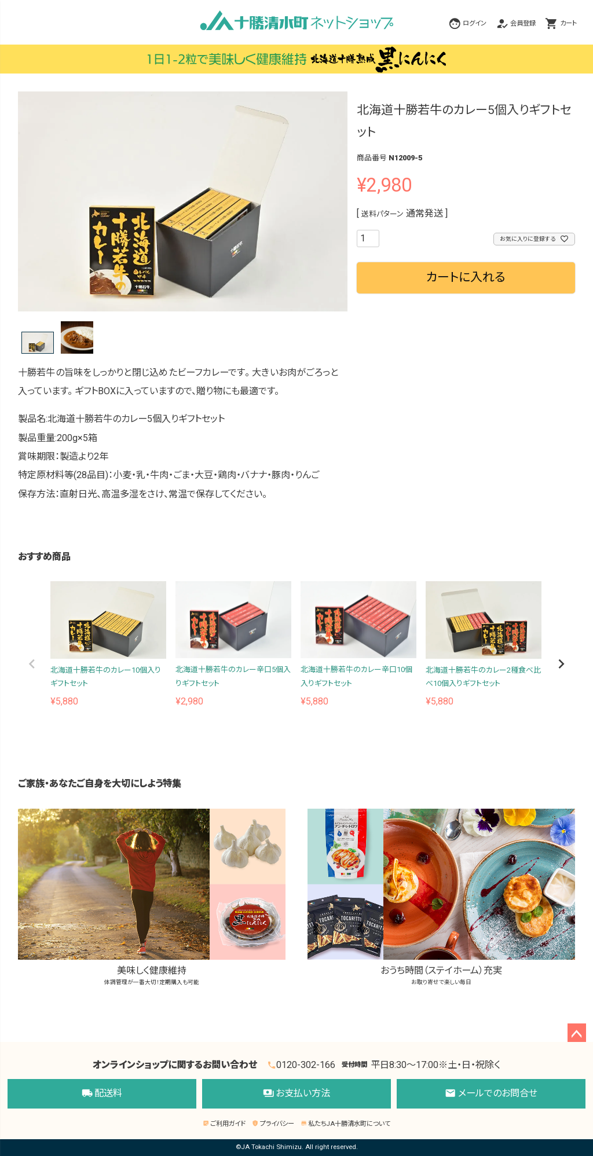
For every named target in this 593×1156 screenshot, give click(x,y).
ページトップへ (577, 1032)
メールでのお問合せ (491, 1094)
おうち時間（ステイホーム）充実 (441, 898)
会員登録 (523, 23)
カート (568, 23)
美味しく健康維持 (151, 898)
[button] (32, 664)
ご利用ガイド (224, 1124)
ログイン (474, 23)
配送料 (102, 1094)
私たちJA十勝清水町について (345, 1124)
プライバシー (273, 1124)
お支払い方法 (297, 1094)
